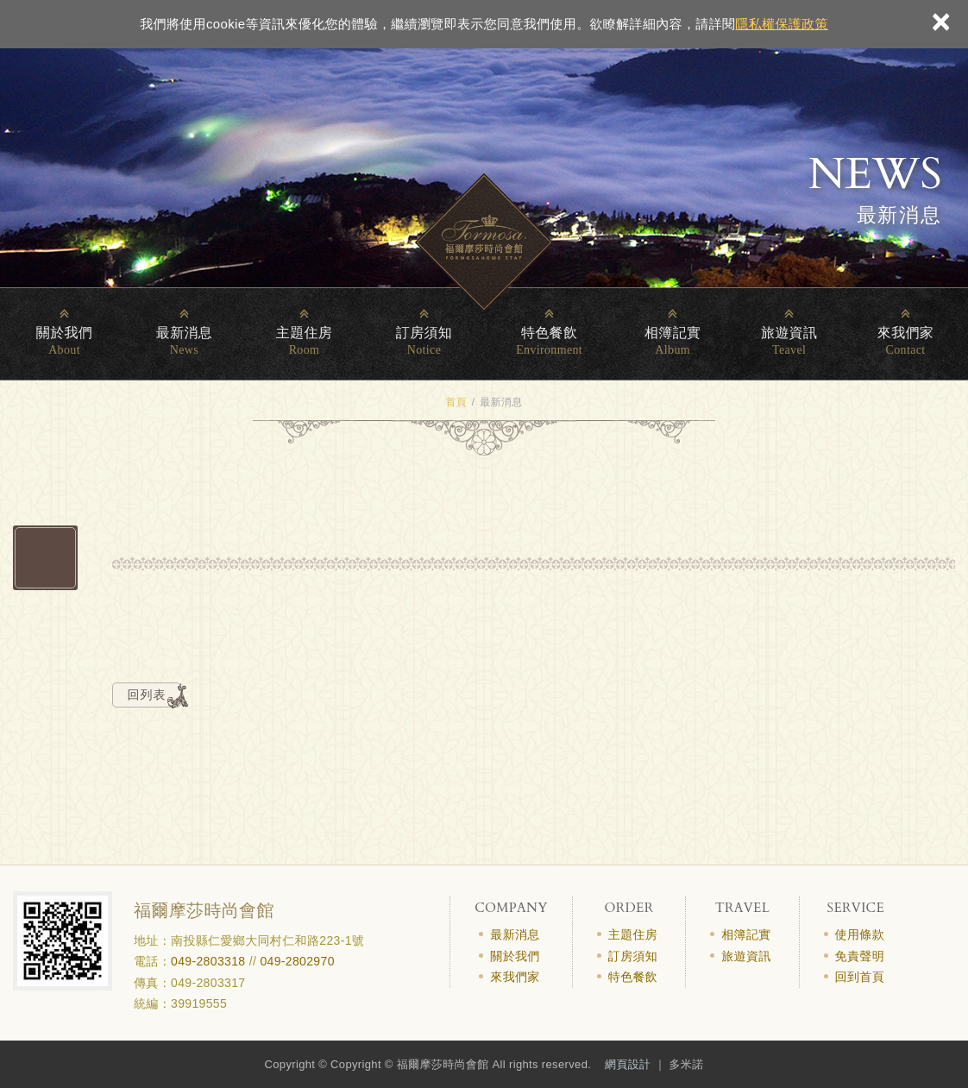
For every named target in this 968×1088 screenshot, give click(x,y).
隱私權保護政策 (781, 23)
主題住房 (304, 332)
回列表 (147, 694)
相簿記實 (672, 332)
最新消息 (184, 332)
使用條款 (859, 934)
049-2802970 (297, 961)
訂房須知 (424, 332)
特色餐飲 (549, 332)
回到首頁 (859, 977)
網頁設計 (628, 1064)
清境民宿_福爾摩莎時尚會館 (484, 242)
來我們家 (905, 332)
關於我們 (64, 332)
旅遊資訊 (789, 332)
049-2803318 (208, 961)
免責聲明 (859, 956)
